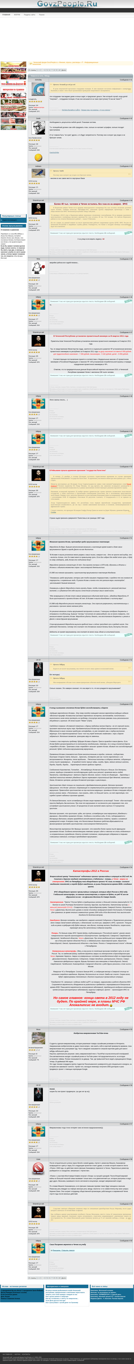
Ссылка (53, 512)
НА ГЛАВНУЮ (7, 1354)
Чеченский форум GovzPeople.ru (45, 62)
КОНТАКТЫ (26, 1354)
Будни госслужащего (10, 220)
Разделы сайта (29, 15)
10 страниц (32, 70)
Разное (41, 15)
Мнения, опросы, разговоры (69, 62)
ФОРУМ (17, 15)
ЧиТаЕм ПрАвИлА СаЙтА (71, 110)
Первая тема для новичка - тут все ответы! (95, 110)
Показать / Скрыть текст (64, 1250)
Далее (64, 70)
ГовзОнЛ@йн (54, 152)
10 (59, 70)
